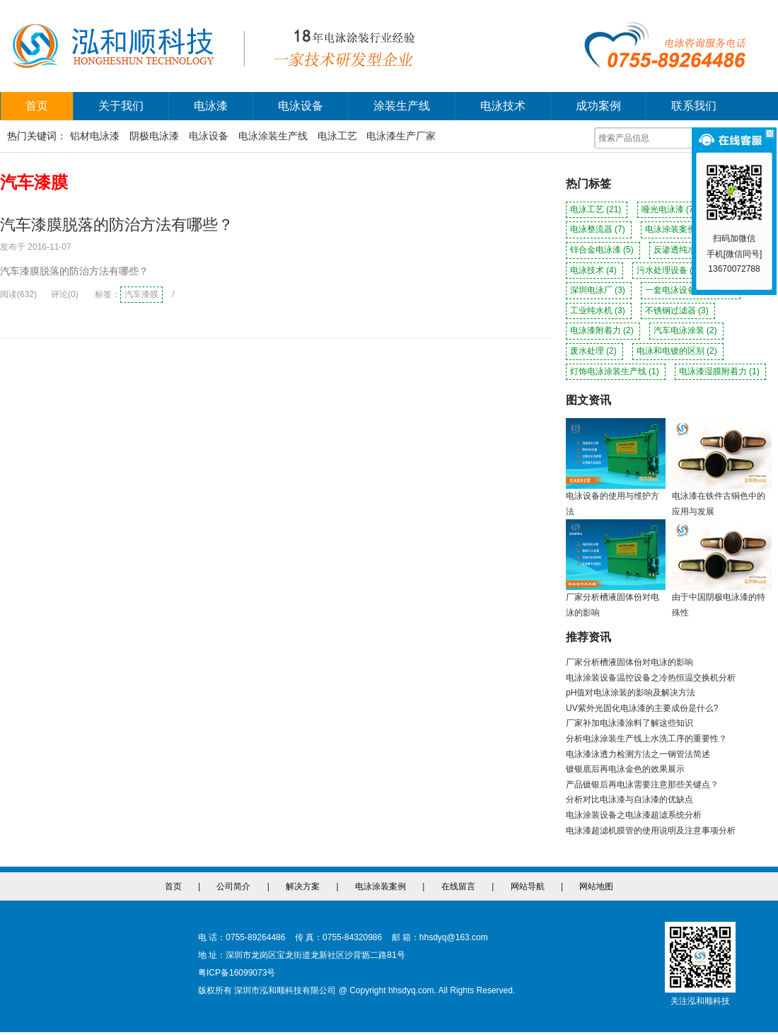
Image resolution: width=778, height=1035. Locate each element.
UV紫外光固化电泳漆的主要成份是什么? (642, 708)
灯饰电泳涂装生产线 (615, 371)
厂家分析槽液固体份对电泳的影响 (629, 662)
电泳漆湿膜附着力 (720, 371)
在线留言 (458, 886)
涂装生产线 (401, 106)
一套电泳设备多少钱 (690, 290)
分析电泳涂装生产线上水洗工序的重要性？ (646, 739)
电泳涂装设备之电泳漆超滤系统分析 (634, 815)
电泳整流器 (598, 229)
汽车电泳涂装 (686, 330)
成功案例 (598, 106)
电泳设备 (300, 106)
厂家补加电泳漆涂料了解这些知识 (629, 723)
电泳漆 (211, 106)
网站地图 (596, 886)
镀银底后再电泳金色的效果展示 (625, 769)
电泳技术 (503, 106)
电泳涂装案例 (678, 229)
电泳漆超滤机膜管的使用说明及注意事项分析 (651, 830)
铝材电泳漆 (95, 135)
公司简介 (233, 886)
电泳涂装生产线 (273, 135)
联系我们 (693, 106)
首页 (36, 106)
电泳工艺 (337, 135)
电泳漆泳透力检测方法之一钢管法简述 (638, 754)
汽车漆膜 (141, 294)
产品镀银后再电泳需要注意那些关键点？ (642, 785)
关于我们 (121, 106)
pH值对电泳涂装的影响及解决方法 (630, 693)
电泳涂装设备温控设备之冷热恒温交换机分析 (651, 678)
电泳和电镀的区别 (678, 351)
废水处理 (594, 351)
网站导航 (528, 886)
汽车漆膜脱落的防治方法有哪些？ (116, 224)
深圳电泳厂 (598, 290)
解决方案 (303, 886)
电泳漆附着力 (603, 330)
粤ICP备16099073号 (236, 973)
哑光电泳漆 (670, 209)
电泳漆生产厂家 (401, 135)
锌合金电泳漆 (603, 250)
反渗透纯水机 (686, 250)
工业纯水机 (598, 311)
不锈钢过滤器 (678, 311)
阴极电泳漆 (154, 135)
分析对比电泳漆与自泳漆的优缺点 (629, 799)
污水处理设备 (669, 270)
